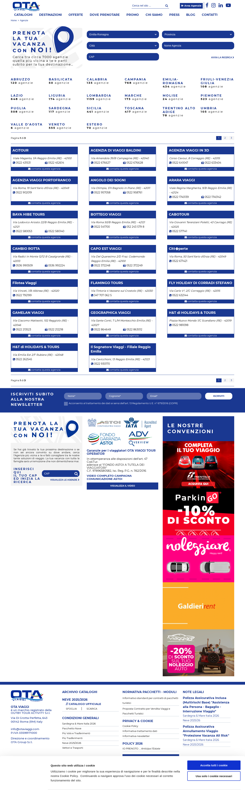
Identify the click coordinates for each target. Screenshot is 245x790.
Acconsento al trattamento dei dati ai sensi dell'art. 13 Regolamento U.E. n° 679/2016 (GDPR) (121, 403)
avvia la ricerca (222, 57)
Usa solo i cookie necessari (214, 761)
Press (174, 14)
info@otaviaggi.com (25, 729)
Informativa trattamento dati (139, 731)
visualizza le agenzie (64, 480)
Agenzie (24, 20)
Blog (190, 14)
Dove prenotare (105, 14)
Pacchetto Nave (71, 728)
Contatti (209, 14)
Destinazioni (50, 14)
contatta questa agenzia (44, 169)
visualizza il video (122, 486)
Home (14, 20)
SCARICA (92, 709)
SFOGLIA (71, 709)
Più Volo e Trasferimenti (76, 733)
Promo (132, 14)
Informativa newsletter (136, 736)
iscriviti (218, 396)
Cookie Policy (130, 726)
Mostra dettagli (197, 782)
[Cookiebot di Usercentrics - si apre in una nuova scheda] (24, 783)
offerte (76, 14)
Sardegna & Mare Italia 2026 (79, 724)
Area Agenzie (191, 5)
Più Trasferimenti (72, 738)
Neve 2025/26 (191, 720)
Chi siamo (154, 14)
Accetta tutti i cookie (214, 750)
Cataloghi (23, 14)
